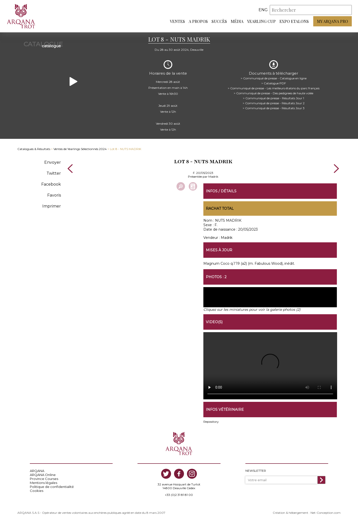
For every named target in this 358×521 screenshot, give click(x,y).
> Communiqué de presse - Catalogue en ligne (274, 78)
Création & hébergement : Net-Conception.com (307, 513)
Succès (219, 21)
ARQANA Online (43, 475)
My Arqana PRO (332, 21)
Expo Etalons (294, 21)
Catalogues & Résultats (33, 149)
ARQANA (37, 471)
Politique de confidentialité (52, 487)
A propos (198, 21)
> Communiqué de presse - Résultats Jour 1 (273, 98)
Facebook (51, 184)
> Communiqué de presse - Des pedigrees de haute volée (273, 93)
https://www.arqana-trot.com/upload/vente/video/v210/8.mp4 (270, 365)
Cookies (36, 491)
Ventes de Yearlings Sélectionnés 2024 (80, 149)
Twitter (53, 173)
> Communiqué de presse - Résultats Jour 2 (274, 103)
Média (237, 21)
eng (263, 9)
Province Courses (44, 479)
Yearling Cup (261, 21)
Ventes (177, 21)
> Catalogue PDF (273, 83)
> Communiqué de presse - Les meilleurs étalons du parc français (273, 88)
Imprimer (51, 206)
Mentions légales (43, 483)
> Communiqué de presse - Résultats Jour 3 (274, 108)
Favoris (54, 195)
